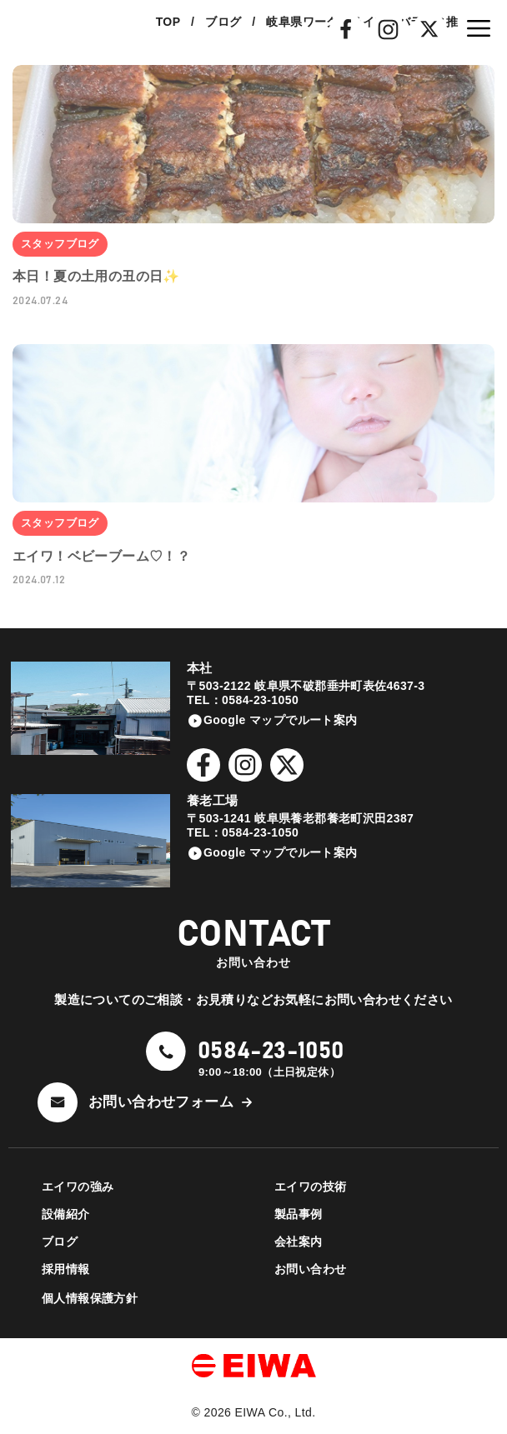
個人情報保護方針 (90, 1298)
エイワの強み (77, 1186)
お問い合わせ (310, 1269)
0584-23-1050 (271, 1051)
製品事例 (298, 1214)
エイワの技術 (310, 1186)
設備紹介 (66, 1214)
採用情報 (66, 1269)
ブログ (60, 1241)
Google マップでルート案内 (280, 720)
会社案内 (298, 1241)
